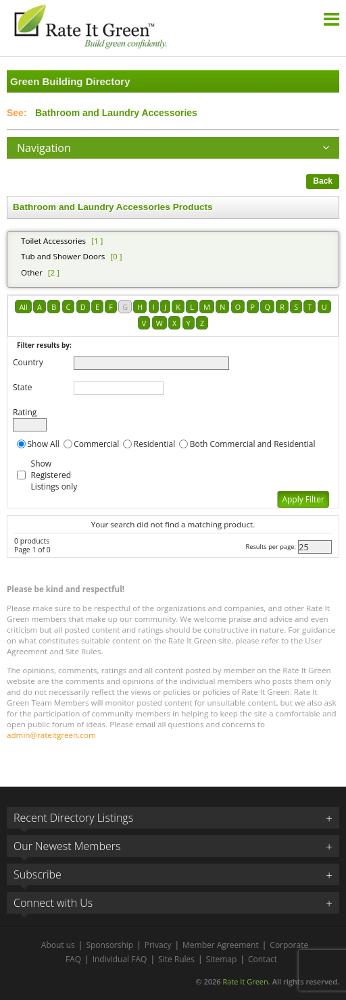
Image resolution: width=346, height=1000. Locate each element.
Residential (154, 444)
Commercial (96, 444)
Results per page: (270, 546)
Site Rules (176, 959)
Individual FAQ (120, 959)
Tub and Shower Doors (63, 256)
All (23, 307)
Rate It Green (245, 981)
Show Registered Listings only (54, 475)
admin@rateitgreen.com (51, 735)
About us (58, 945)
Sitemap (221, 959)
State (22, 387)
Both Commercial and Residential (253, 444)
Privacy (158, 945)
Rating (24, 412)
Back (322, 181)
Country (28, 362)
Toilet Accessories (53, 241)
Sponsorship (109, 945)
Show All (43, 444)
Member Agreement (220, 945)
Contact (262, 959)
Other (32, 272)
